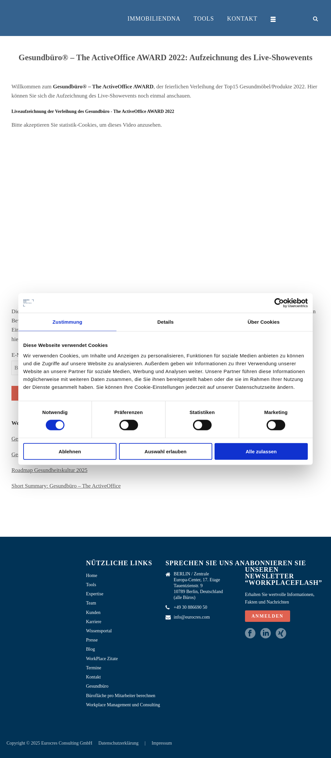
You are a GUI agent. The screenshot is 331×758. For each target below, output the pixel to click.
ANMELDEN (268, 616)
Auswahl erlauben (165, 451)
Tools (204, 18)
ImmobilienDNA (154, 18)
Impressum (161, 743)
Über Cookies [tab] (264, 322)
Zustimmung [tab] (67, 322)
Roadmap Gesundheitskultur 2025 (49, 470)
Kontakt (242, 18)
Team (91, 603)
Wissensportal (99, 630)
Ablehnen (70, 451)
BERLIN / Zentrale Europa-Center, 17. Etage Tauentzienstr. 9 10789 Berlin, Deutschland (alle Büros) (198, 585)
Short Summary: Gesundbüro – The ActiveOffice (66, 486)
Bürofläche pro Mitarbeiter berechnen (120, 695)
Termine (93, 667)
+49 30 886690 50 (190, 607)
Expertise (94, 593)
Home (91, 575)
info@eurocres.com (192, 617)
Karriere (93, 621)
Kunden (93, 612)
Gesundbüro (97, 686)
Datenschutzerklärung (119, 743)
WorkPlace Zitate (102, 658)
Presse (92, 640)
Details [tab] (165, 322)
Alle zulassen (261, 451)
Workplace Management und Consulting (123, 704)
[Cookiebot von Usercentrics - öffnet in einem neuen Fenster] (279, 303)
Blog (90, 649)
